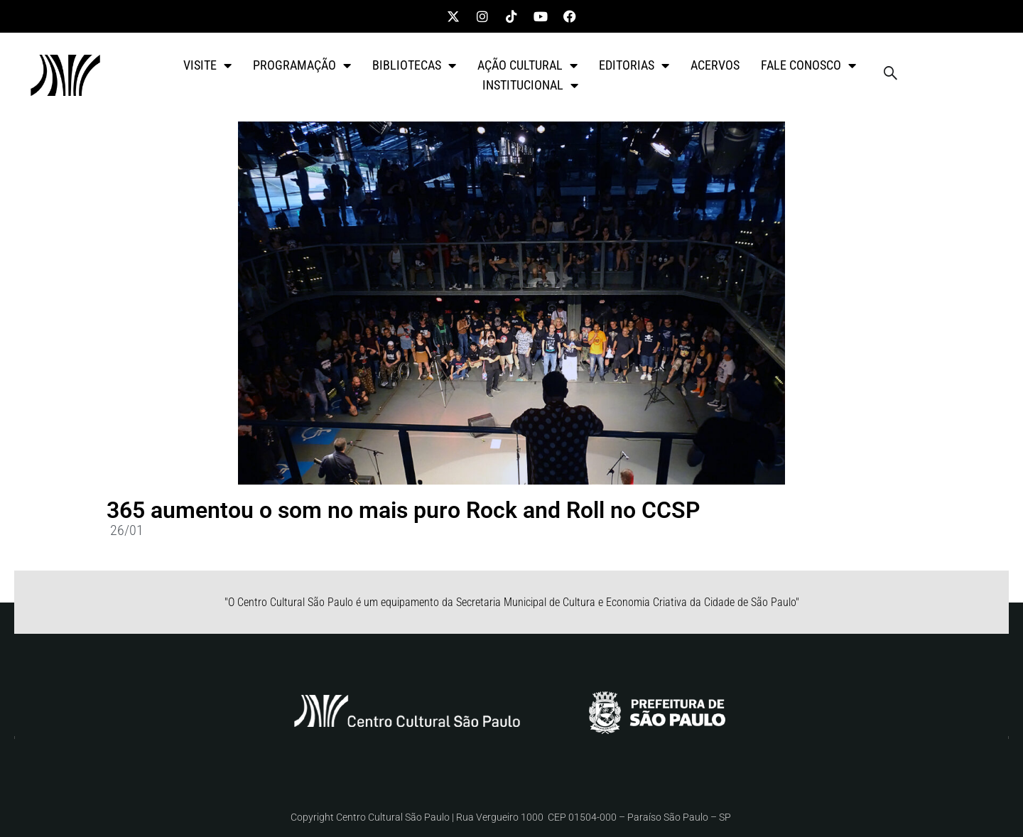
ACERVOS (715, 65)
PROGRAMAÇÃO (302, 65)
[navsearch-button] (890, 75)
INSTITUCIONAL (530, 85)
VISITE (207, 65)
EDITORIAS (634, 65)
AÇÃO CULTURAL (527, 65)
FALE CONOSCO (808, 65)
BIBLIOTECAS (414, 65)
